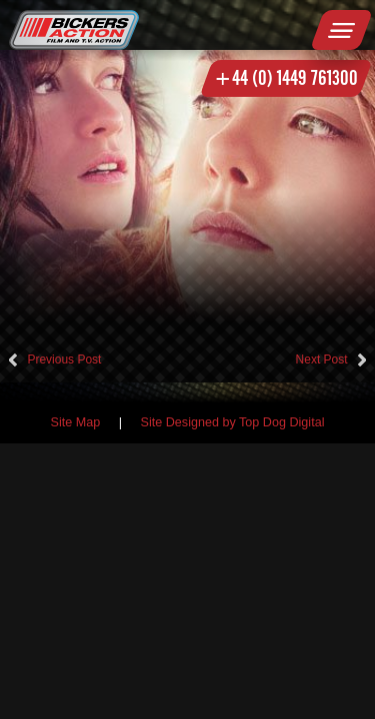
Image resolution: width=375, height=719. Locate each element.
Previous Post (64, 359)
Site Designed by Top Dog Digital (233, 422)
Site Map (76, 422)
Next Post (322, 359)
